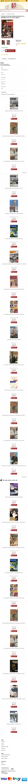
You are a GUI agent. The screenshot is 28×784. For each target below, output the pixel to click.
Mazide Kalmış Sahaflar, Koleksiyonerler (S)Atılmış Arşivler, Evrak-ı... (14, 547)
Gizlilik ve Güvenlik (4, 756)
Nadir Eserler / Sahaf (4, 746)
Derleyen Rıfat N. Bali (14, 241)
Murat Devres (14, 342)
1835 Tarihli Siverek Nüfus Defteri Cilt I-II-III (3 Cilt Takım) (14, 390)
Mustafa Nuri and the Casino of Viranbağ (14, 339)
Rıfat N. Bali (14, 114)
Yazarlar (2, 744)
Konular (2, 743)
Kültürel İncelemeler (11, 13)
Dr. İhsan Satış (14, 393)
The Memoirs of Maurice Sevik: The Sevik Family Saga (14, 213)
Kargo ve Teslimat (4, 758)
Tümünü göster (24, 172)
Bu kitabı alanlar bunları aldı (10, 480)
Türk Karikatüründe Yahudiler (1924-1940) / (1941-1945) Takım (14, 314)
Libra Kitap (14, 115)
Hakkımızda (3, 764)
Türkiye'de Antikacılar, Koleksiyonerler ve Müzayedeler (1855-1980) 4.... (14, 136)
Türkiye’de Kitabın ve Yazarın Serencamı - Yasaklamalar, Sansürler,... (14, 673)
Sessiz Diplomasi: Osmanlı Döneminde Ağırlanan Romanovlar (14, 289)
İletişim (2, 762)
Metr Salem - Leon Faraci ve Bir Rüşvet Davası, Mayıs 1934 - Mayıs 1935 (14, 465)
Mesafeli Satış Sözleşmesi (5, 754)
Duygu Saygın (14, 292)
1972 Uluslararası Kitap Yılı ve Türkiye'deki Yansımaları (14, 238)
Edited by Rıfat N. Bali (14, 216)
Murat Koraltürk (14, 267)
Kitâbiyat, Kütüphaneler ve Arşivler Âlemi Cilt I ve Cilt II (14, 110)
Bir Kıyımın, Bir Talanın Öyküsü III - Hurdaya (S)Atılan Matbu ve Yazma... (14, 698)
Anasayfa (3, 13)
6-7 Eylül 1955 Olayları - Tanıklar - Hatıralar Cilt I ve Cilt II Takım (13, 161)
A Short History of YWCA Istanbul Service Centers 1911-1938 (14, 364)
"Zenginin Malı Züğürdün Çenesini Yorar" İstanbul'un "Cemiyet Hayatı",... (14, 522)
